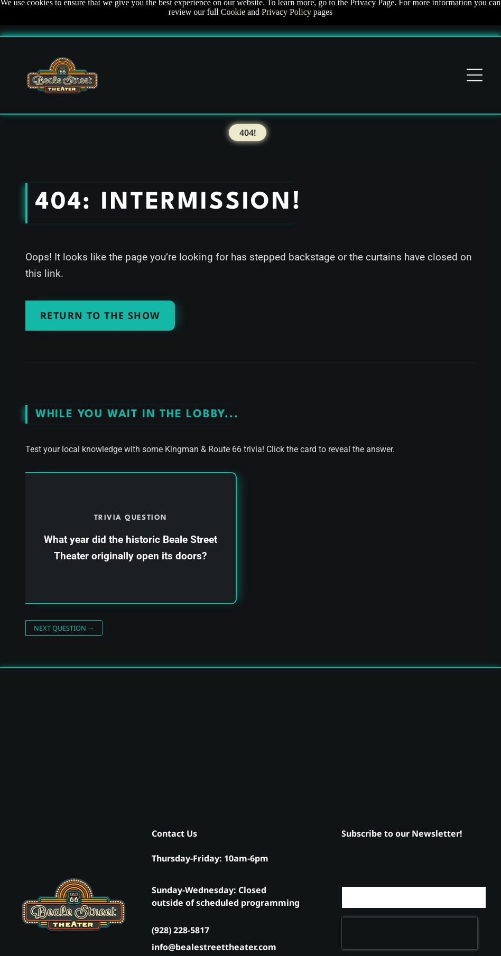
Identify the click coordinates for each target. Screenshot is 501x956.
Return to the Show (100, 315)
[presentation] (409, 933)
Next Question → (64, 628)
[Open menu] (475, 75)
